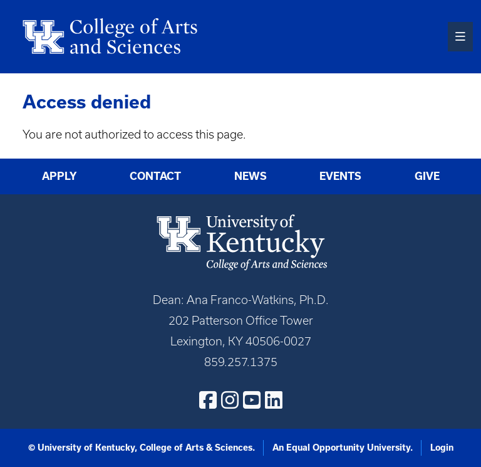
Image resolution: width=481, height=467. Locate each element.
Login (441, 448)
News (250, 176)
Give (427, 176)
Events (340, 176)
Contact (155, 176)
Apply (59, 176)
